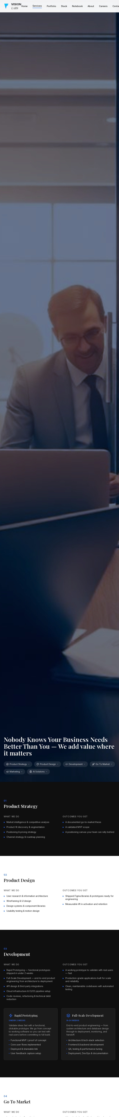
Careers (103, 6)
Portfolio (51, 6)
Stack (64, 6)
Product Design (48, 764)
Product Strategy (18, 764)
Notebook (77, 6)
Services (37, 5)
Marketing (14, 771)
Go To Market (102, 764)
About (91, 6)
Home (24, 6)
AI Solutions (38, 771)
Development (75, 764)
